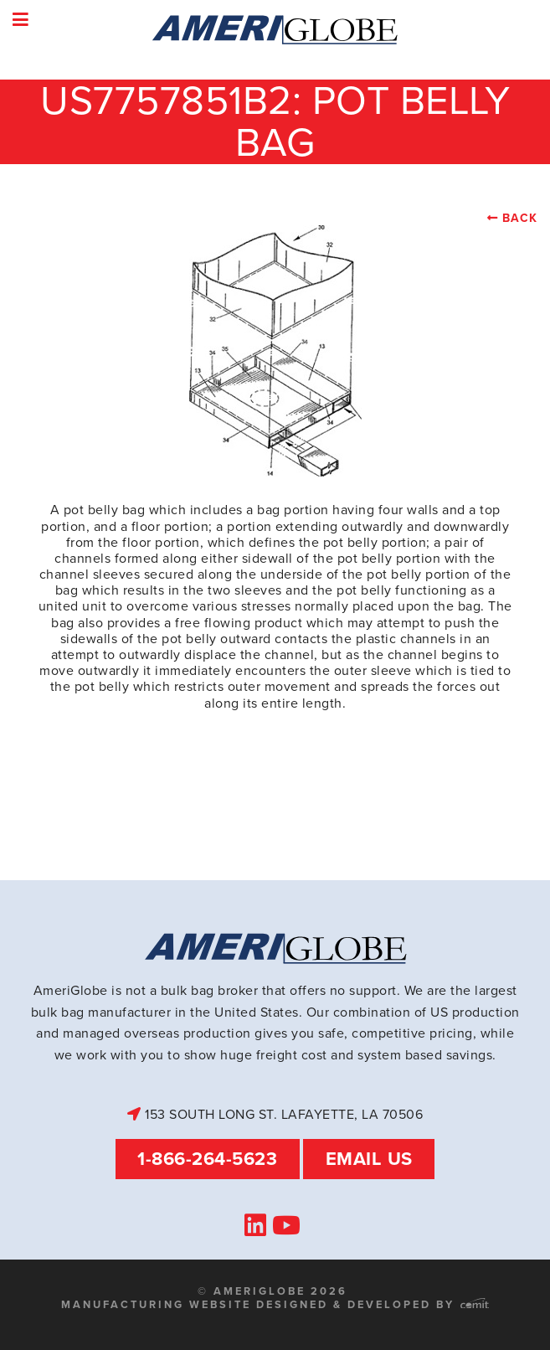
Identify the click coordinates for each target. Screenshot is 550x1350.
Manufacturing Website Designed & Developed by (275, 1304)
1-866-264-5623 (207, 1158)
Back (519, 218)
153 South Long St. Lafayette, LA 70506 (275, 1114)
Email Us (369, 1158)
